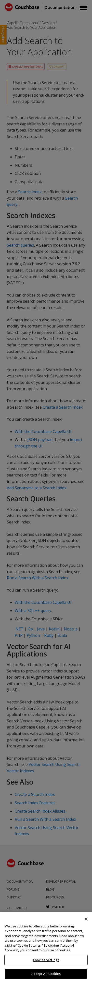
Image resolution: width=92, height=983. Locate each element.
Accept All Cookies (45, 973)
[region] (46, 947)
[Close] (86, 919)
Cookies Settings (46, 960)
